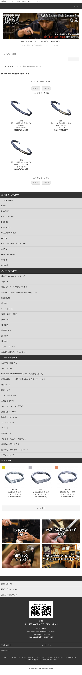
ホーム (4, 66)
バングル (18, 66)
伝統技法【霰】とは (9, 363)
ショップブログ (43, 660)
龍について (5, 390)
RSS (51, 660)
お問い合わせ (5, 650)
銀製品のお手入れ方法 (10, 444)
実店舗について (7, 433)
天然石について (7, 401)
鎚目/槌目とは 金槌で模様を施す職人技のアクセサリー (24, 379)
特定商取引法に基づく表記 (54, 657)
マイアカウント (6, 645)
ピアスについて (7, 455)
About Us (23, 41)
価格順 (42, 81)
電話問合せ (44, 41)
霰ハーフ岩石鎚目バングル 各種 (32, 66)
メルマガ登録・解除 (31, 660)
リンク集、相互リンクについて (13, 439)
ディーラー (5, 428)
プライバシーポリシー (71, 657)
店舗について (33, 41)
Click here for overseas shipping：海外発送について (22, 374)
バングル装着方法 (8, 395)
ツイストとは (6, 368)
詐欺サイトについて (9, 417)
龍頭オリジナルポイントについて (14, 450)
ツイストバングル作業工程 (12, 406)
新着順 (48, 81)
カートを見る (46, 645)
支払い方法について (16, 657)
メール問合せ (56, 41)
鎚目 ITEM (11, 66)
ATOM (55, 660)
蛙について (5, 385)
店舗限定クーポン (8, 412)
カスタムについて (8, 423)
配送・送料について (29, 657)
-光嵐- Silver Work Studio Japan (43, 668)
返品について (41, 657)
